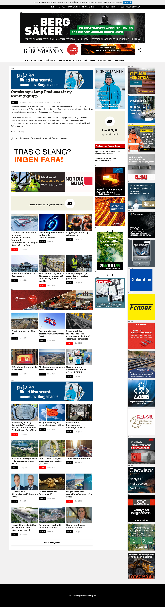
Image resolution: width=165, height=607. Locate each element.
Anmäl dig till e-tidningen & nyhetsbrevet (63, 60)
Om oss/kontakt (88, 7)
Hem (52, 7)
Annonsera (119, 60)
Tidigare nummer (73, 7)
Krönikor (100, 7)
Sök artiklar (60, 7)
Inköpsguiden (89, 60)
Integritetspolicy (133, 7)
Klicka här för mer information (112, 2)
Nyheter (28, 60)
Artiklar (38, 60)
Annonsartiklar (105, 60)
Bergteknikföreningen (115, 7)
